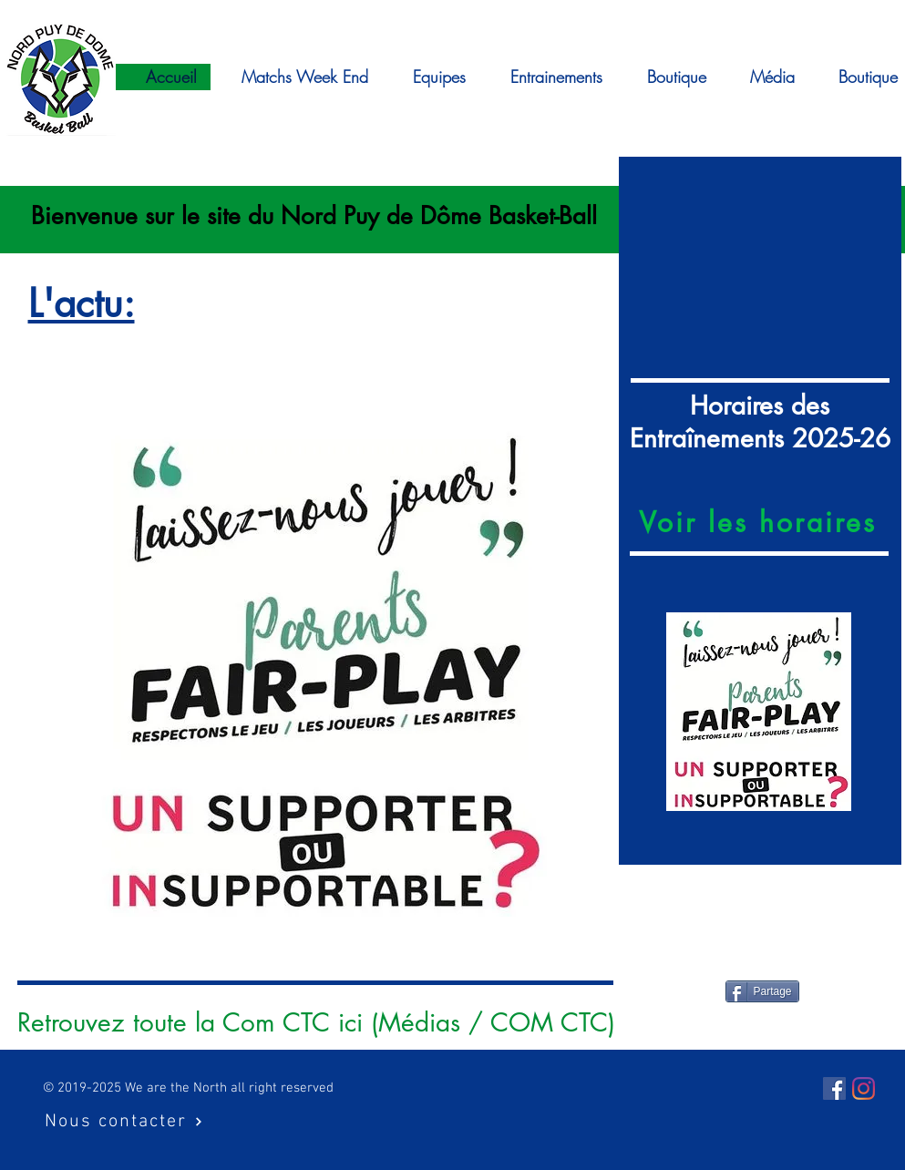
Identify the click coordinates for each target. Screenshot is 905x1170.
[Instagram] (863, 1088)
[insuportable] (314, 951)
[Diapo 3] (760, 834)
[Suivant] (885, 712)
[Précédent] (635, 712)
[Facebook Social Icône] (834, 1088)
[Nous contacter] (124, 1121)
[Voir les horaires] (760, 522)
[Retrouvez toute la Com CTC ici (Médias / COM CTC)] (316, 1023)
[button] (764, 77)
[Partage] (762, 991)
